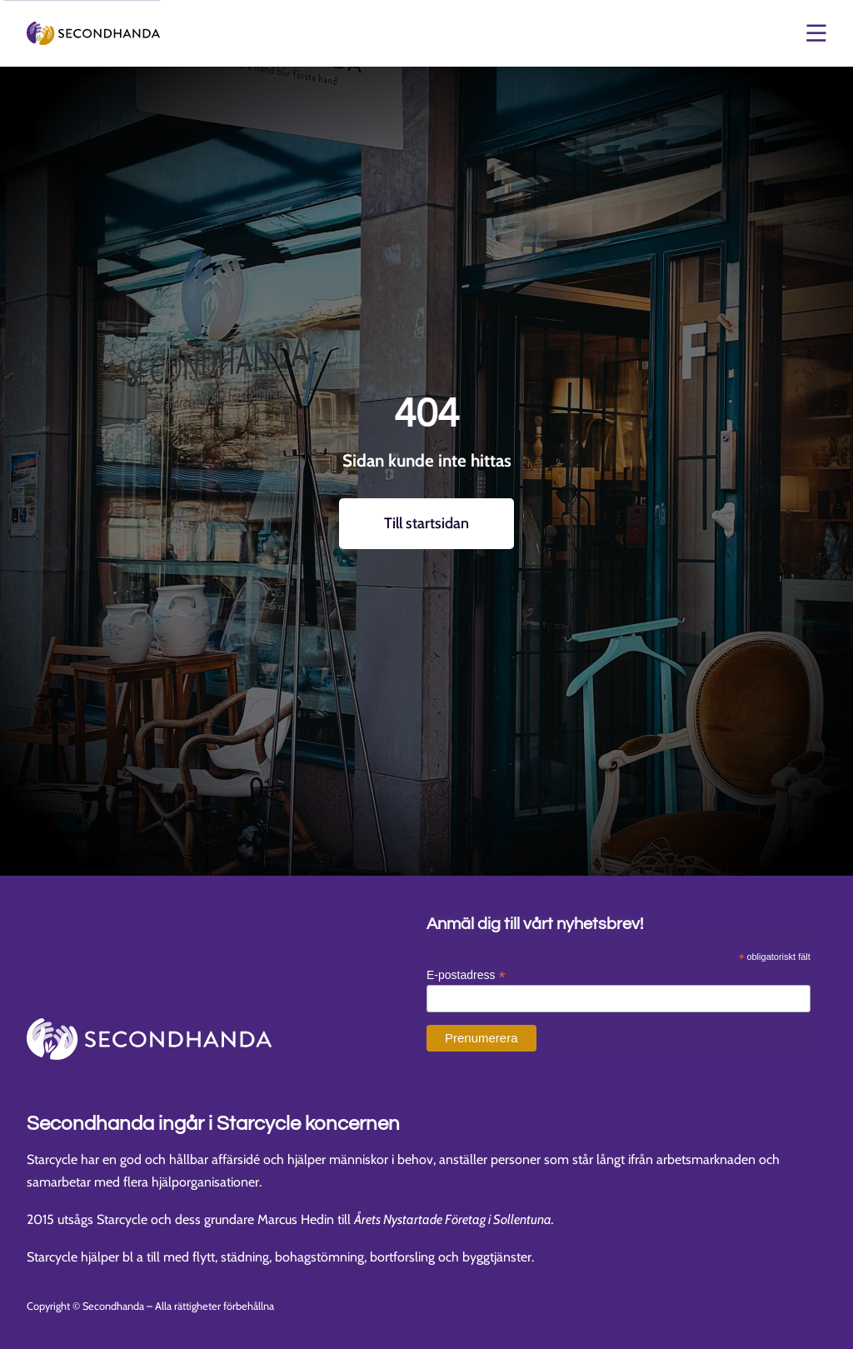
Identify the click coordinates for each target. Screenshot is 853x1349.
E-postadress (466, 974)
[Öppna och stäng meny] (814, 34)
